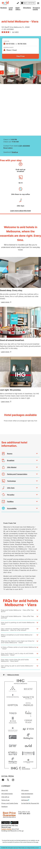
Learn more (6, 829)
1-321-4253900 (8, 29)
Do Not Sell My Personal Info (30, 803)
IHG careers (25, 790)
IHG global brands (7, 793)
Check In (6, 41)
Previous (2, 72)
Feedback (4, 806)
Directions (27, 8)
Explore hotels (25, 797)
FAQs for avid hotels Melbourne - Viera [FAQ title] (20, 602)
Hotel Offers (18, 8)
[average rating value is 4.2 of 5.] (8, 32)
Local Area (11, 8)
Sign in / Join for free (28, 3)
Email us (15, 152)
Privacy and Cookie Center (9, 803)
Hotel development (27, 793)
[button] (38, 3)
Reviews (3, 8)
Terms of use (5, 800)
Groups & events (36, 8)
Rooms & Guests (8, 47)
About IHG (4, 790)
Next (39, 72)
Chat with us (5, 797)
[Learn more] (6, 302)
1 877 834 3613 (24, 814)
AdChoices (25, 800)
